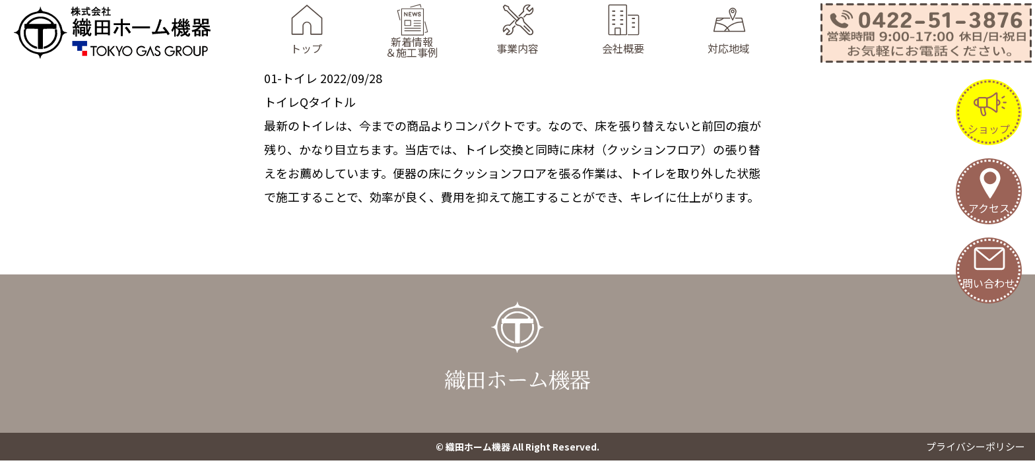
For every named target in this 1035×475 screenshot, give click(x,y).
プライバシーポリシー (975, 446)
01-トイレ (290, 77)
